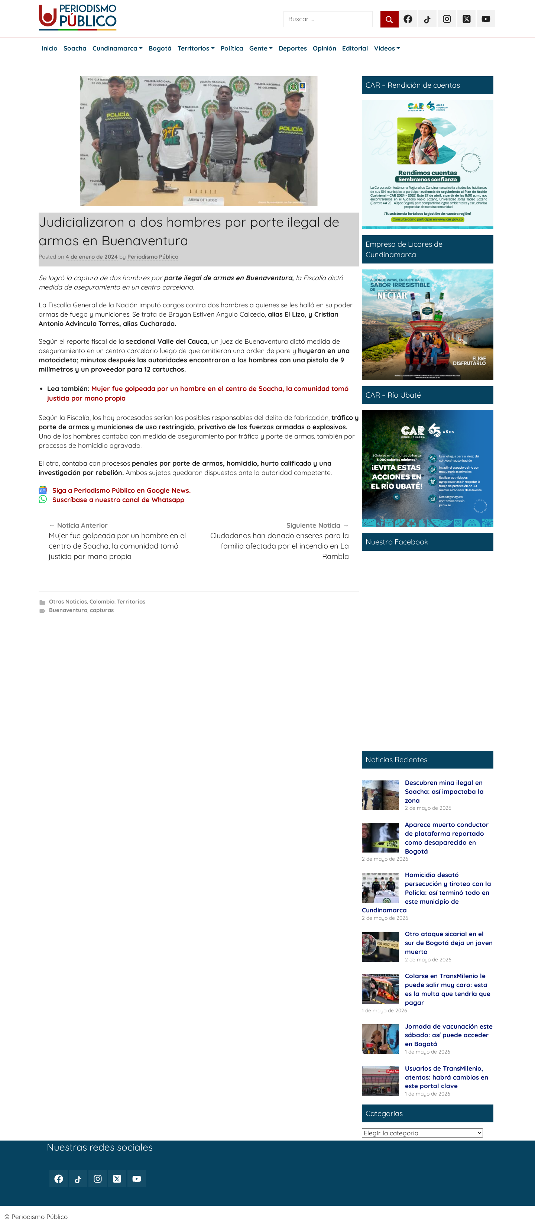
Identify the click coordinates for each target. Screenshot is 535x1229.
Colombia (102, 601)
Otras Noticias (68, 601)
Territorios (131, 601)
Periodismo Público (152, 256)
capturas (102, 610)
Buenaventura (68, 610)
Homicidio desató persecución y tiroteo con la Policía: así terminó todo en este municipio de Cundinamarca (426, 892)
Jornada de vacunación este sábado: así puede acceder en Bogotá (449, 1035)
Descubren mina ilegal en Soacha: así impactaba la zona (444, 791)
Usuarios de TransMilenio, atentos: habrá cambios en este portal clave (446, 1077)
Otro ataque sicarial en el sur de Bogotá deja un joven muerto (449, 942)
